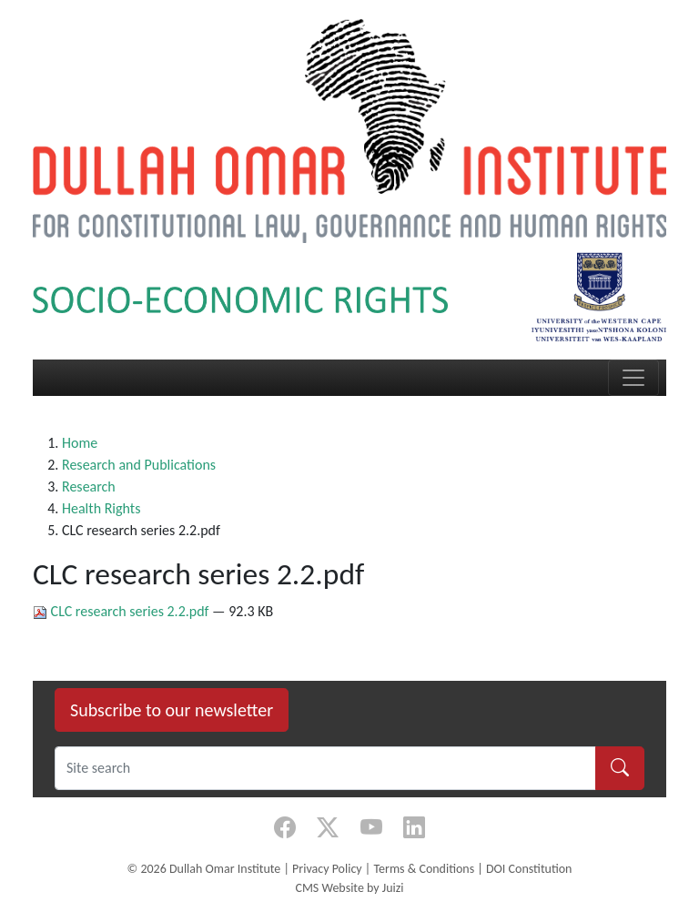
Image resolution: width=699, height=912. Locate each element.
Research (89, 486)
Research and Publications (139, 464)
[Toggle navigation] (633, 378)
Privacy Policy (327, 869)
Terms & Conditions (423, 869)
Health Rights (101, 508)
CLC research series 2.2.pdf (122, 611)
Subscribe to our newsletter (171, 710)
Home (79, 442)
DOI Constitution (529, 869)
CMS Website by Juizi (349, 888)
